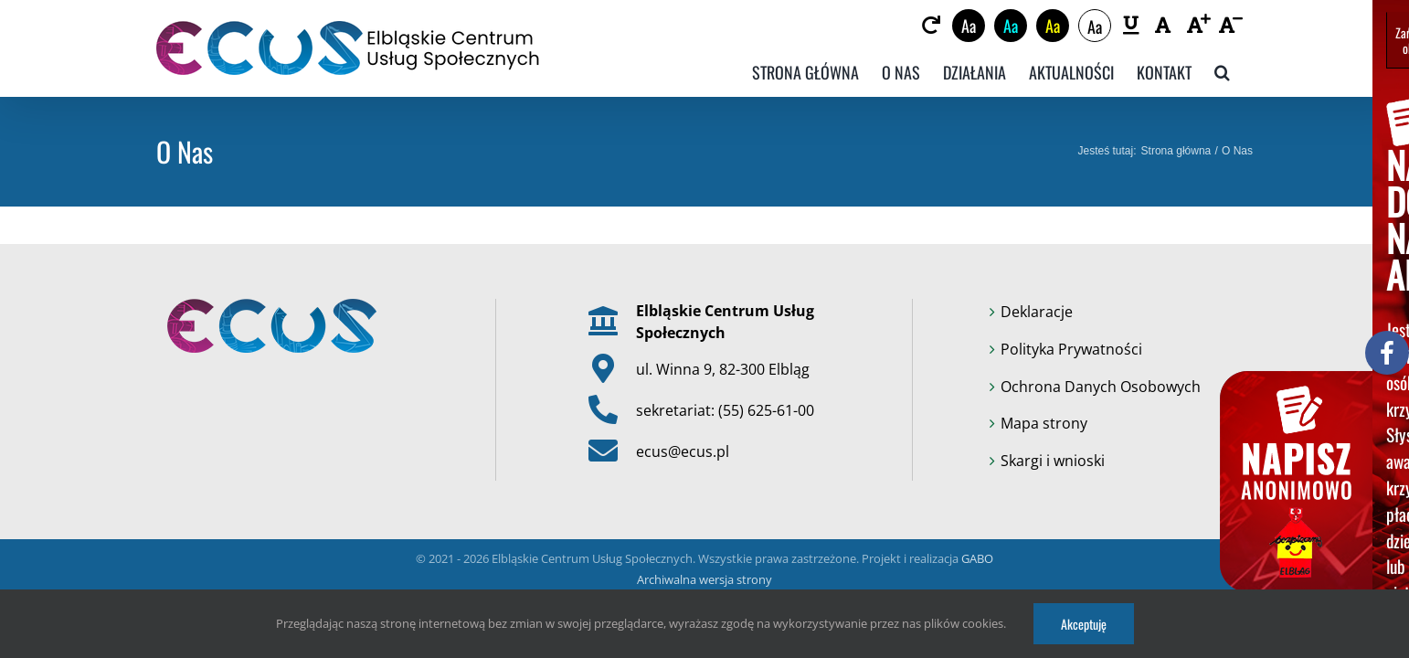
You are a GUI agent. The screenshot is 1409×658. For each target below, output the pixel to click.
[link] (942, 25)
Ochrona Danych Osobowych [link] (1101, 387)
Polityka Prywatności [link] (1071, 349)
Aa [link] (979, 25)
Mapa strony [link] (1044, 423)
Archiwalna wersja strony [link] (704, 579)
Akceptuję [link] (1084, 623)
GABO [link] (977, 558)
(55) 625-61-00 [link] (766, 410)
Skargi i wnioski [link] (1053, 461)
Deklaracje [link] (1037, 312)
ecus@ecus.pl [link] (682, 451)
